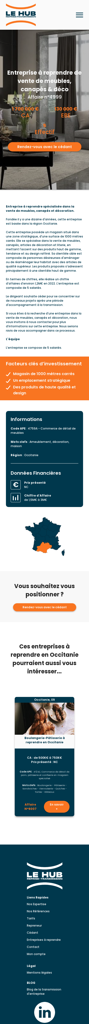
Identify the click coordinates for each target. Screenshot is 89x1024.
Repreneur (34, 925)
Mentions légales (39, 973)
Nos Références (38, 911)
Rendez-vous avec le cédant (44, 146)
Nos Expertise (36, 904)
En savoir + (57, 806)
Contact (33, 947)
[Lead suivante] (80, 756)
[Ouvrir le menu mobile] (79, 15)
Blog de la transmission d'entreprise (44, 991)
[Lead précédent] (9, 756)
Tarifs (31, 918)
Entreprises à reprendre (44, 940)
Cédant (32, 933)
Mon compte (36, 954)
